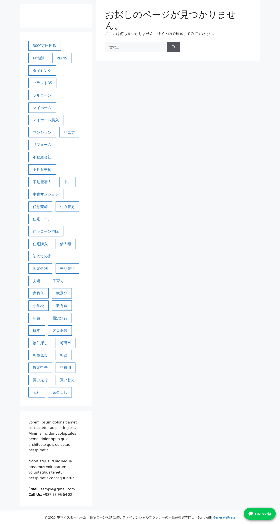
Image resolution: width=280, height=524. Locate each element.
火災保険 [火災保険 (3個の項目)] (59, 330)
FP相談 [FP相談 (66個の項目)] (38, 58)
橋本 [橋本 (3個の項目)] (36, 330)
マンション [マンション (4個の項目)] (42, 132)
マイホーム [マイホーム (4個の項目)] (42, 107)
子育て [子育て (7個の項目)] (58, 280)
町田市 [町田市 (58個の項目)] (65, 342)
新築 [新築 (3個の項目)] (36, 318)
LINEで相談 (259, 513)
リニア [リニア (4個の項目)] (69, 132)
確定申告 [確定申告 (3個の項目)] (40, 367)
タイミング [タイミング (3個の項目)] (42, 70)
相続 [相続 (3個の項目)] (63, 355)
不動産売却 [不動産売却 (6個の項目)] (42, 169)
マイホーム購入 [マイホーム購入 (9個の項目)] (46, 119)
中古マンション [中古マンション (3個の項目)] (46, 194)
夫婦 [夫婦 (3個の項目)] (36, 280)
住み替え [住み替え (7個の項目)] (67, 206)
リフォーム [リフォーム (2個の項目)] (42, 144)
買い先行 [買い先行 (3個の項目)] (40, 379)
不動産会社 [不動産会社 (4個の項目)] (42, 157)
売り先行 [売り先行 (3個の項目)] (67, 268)
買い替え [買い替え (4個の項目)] (67, 379)
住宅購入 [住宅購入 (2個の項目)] (40, 243)
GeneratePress (224, 517)
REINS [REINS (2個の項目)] (62, 58)
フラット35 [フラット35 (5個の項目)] (42, 82)
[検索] (173, 47)
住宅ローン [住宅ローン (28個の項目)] (42, 218)
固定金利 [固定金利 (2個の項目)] (40, 268)
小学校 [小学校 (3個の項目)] (38, 305)
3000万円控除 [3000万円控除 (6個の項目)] (44, 45)
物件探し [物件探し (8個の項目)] (40, 342)
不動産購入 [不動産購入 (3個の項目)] (42, 181)
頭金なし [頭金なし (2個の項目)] (59, 392)
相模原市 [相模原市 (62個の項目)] (40, 355)
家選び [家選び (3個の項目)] (61, 293)
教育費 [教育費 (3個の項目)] (61, 305)
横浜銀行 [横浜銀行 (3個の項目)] (59, 318)
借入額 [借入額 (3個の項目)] (65, 243)
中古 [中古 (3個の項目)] (67, 181)
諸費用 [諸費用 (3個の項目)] (65, 367)
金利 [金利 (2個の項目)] (36, 392)
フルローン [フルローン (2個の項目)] (42, 95)
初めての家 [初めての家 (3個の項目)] (42, 256)
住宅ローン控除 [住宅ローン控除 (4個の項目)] (46, 231)
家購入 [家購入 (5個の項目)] (38, 293)
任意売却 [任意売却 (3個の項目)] (40, 206)
